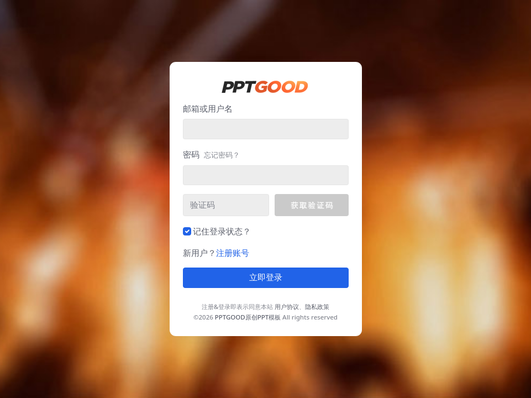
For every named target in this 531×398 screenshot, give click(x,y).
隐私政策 (317, 306)
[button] (311, 205)
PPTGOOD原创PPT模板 (248, 317)
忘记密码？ (222, 155)
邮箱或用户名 (208, 108)
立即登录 (265, 277)
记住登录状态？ (222, 231)
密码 (211, 154)
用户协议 (287, 306)
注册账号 (232, 252)
